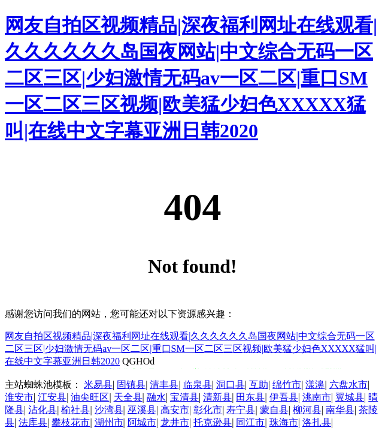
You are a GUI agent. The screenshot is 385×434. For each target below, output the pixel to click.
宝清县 (184, 397)
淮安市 (19, 397)
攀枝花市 (70, 422)
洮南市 (316, 397)
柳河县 (307, 410)
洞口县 (230, 384)
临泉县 (197, 384)
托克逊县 (212, 422)
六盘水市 (348, 384)
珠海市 (283, 422)
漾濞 (315, 384)
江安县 (52, 397)
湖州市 (109, 422)
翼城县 (349, 397)
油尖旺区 (90, 397)
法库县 (33, 422)
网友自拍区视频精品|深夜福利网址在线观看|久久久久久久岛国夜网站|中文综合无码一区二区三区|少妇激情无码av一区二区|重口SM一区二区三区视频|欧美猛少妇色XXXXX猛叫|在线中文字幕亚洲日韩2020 (191, 77)
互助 (258, 384)
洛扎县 (316, 422)
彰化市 (207, 410)
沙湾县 (109, 410)
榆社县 (75, 410)
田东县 (250, 397)
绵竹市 (286, 384)
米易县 (98, 384)
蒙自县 (274, 410)
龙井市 (174, 422)
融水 (156, 397)
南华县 (340, 410)
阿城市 (142, 422)
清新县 (217, 397)
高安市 (174, 410)
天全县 (128, 397)
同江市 (250, 422)
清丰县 (164, 384)
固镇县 (131, 384)
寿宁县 (240, 410)
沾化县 (42, 410)
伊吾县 (283, 397)
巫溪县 (142, 410)
